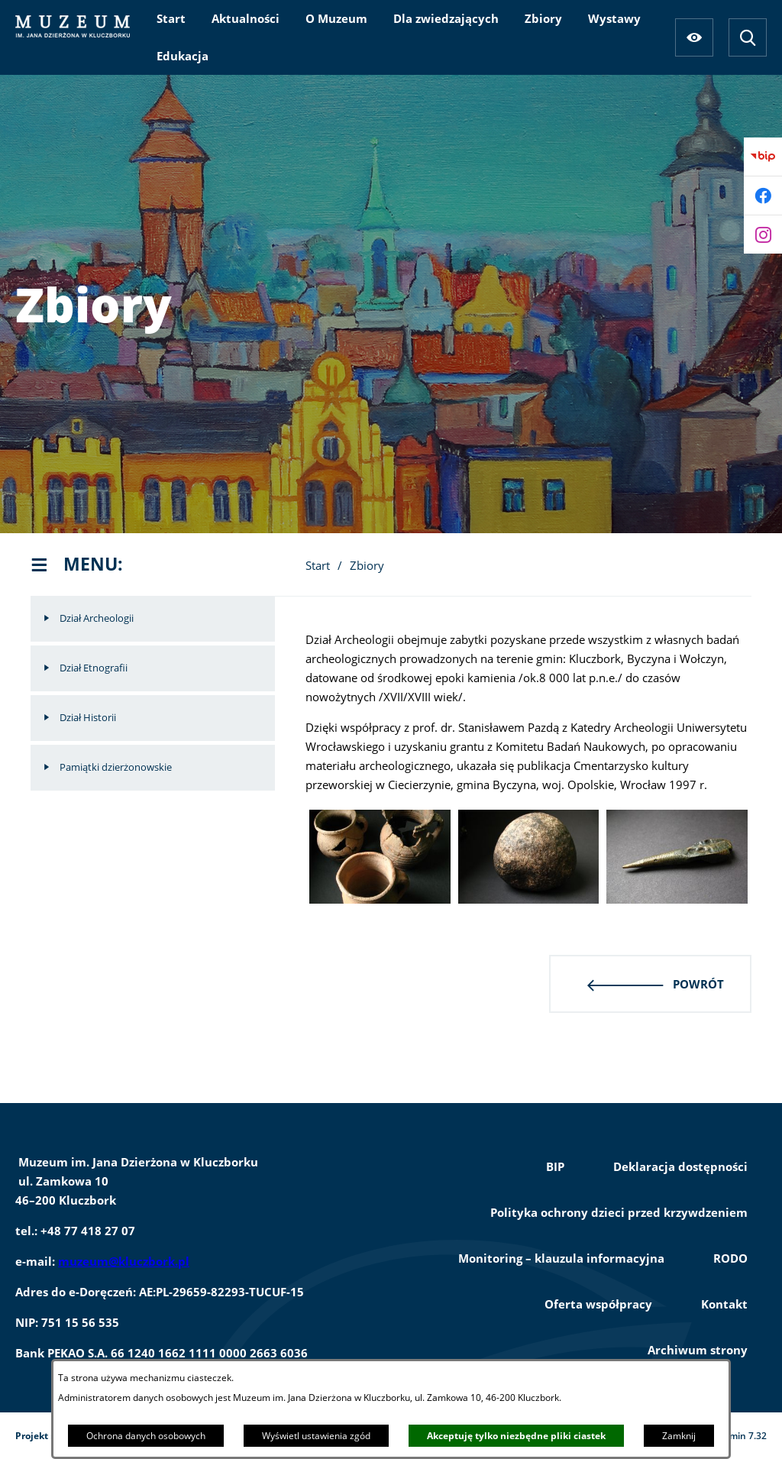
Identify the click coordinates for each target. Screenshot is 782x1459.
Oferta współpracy (598, 1304)
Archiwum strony (698, 1349)
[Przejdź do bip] (763, 156)
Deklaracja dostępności (680, 1166)
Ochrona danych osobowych (145, 1435)
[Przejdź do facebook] (763, 195)
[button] (380, 899)
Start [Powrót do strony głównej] (317, 565)
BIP (555, 1166)
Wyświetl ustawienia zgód (316, 1435)
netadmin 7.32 (735, 1435)
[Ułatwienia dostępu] (694, 37)
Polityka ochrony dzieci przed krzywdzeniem (619, 1212)
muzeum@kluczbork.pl (123, 1261)
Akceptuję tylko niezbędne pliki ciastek (516, 1435)
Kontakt (724, 1304)
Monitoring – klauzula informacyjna (561, 1258)
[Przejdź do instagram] (763, 234)
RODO (730, 1258)
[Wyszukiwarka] (748, 37)
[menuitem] (171, 18)
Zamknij (679, 1435)
